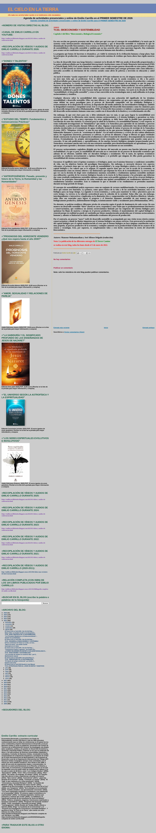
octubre (7, 626)
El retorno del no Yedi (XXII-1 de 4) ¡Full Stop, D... (20, 657)
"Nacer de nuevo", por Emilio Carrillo (16, 644)
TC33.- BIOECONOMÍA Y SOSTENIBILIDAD (18, 652)
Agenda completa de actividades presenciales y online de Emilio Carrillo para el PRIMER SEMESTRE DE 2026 (78, 21)
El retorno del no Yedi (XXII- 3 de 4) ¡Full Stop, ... (19, 639)
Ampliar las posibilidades (12, 637)
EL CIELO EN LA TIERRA (33, 9)
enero (7, 678)
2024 (5, 616)
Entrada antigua (148, 328)
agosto (7, 629)
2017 (5, 688)
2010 (5, 701)
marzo (7, 675)
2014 (5, 694)
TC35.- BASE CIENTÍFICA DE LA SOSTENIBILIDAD (20, 634)
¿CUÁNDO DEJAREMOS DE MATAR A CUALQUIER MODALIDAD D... (25, 651)
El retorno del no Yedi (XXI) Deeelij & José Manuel (20, 664)
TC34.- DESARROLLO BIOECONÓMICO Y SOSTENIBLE (21, 641)
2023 (5, 618)
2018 (5, 686)
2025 (5, 615)
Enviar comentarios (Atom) (74, 332)
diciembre (8, 622)
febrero (7, 676)
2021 (5, 680)
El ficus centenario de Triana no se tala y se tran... (20, 642)
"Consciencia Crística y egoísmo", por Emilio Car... (20, 649)
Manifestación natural (11, 656)
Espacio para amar (10, 662)
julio (6, 668)
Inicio (106, 328)
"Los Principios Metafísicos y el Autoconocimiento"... (21, 636)
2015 (5, 692)
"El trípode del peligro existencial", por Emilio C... (20, 661)
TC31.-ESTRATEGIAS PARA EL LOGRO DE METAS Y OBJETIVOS (24, 666)
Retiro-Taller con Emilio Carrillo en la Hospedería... (20, 633)
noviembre (8, 624)
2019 (5, 684)
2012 (5, 698)
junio (7, 669)
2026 (5, 613)
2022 (5, 620)
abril (6, 673)
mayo (7, 671)
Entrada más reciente (61, 328)
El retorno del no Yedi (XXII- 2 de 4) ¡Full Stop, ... (19, 647)
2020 (5, 682)
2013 (5, 696)
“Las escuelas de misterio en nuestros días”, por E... (21, 654)
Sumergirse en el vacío (12, 646)
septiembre (9, 628)
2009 (5, 703)
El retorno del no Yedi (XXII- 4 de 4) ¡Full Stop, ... (19, 631)
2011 (5, 700)
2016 (5, 690)
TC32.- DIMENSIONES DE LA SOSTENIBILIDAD (19, 659)
